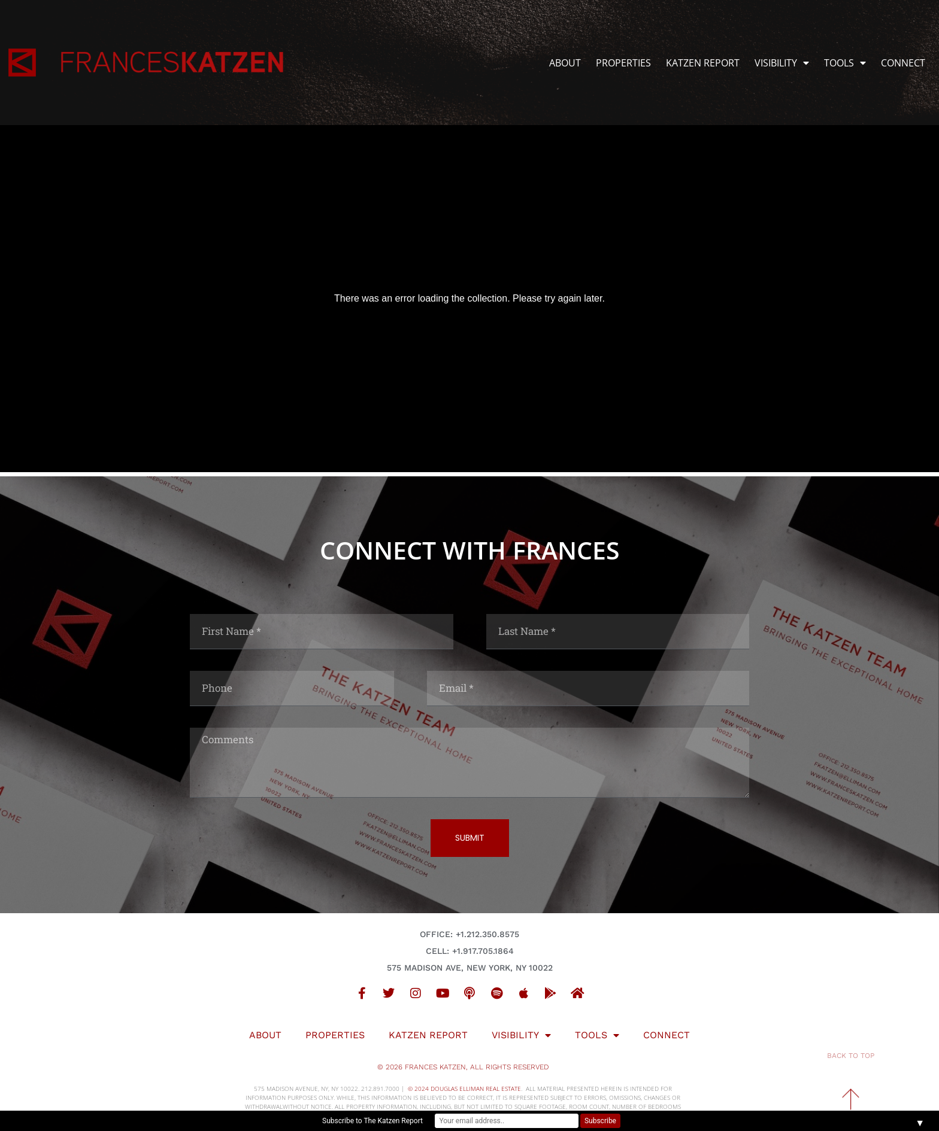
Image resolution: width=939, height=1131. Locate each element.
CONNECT (903, 62)
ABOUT (565, 62)
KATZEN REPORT (703, 62)
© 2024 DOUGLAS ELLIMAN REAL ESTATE (464, 1088)
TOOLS (845, 62)
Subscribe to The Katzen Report (372, 1121)
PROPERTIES (623, 62)
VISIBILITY (782, 62)
